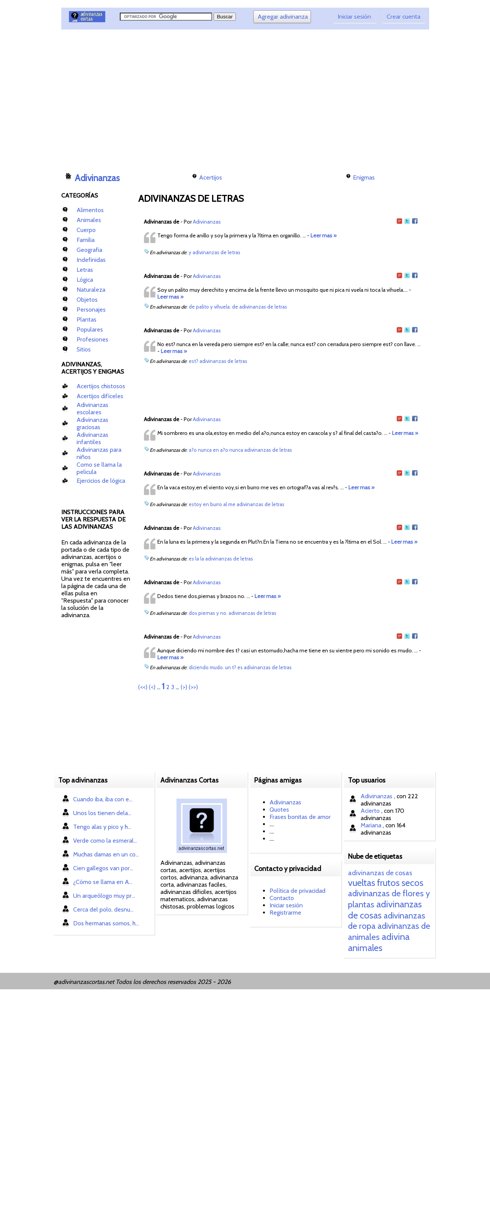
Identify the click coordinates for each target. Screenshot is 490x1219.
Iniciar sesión (354, 16)
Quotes (279, 809)
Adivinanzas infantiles (92, 438)
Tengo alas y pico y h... (102, 826)
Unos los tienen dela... (102, 813)
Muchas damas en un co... (106, 854)
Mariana (372, 825)
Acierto (371, 810)
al (225, 504)
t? (234, 667)
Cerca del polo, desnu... (103, 909)
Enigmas (364, 177)
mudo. (217, 667)
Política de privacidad (297, 890)
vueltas (361, 882)
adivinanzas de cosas (380, 873)
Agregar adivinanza (283, 16)
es (191, 559)
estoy (195, 504)
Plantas (86, 319)
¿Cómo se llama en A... (102, 882)
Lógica (85, 279)
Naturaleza (91, 289)
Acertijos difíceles (100, 396)
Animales (89, 220)
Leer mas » (323, 235)
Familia (86, 239)
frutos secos (400, 882)
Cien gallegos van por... (103, 868)
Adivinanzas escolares (92, 408)
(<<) (142, 687)
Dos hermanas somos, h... (106, 923)
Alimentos (90, 210)
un (228, 667)
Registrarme (285, 912)
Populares (90, 329)
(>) (184, 687)
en (216, 450)
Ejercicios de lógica (101, 480)
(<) (152, 687)
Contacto (282, 898)
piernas (206, 613)
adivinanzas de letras (216, 252)
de (192, 307)
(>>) (193, 687)
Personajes (91, 309)
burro (216, 504)
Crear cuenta (403, 16)
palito (202, 307)
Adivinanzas (97, 178)
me (231, 504)
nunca (205, 450)
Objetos (87, 299)
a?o (193, 450)
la (197, 559)
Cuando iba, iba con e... (102, 799)
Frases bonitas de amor (300, 816)
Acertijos (210, 177)
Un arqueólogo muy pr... (104, 895)
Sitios (84, 349)
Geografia (89, 249)
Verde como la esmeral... (105, 840)
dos (193, 613)
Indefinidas (91, 259)
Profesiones (92, 339)
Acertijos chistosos (101, 386)
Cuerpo (86, 230)
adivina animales (379, 942)
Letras (85, 269)
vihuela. (222, 307)
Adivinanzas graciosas (92, 423)
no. (223, 613)
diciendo (199, 667)
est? (193, 361)
